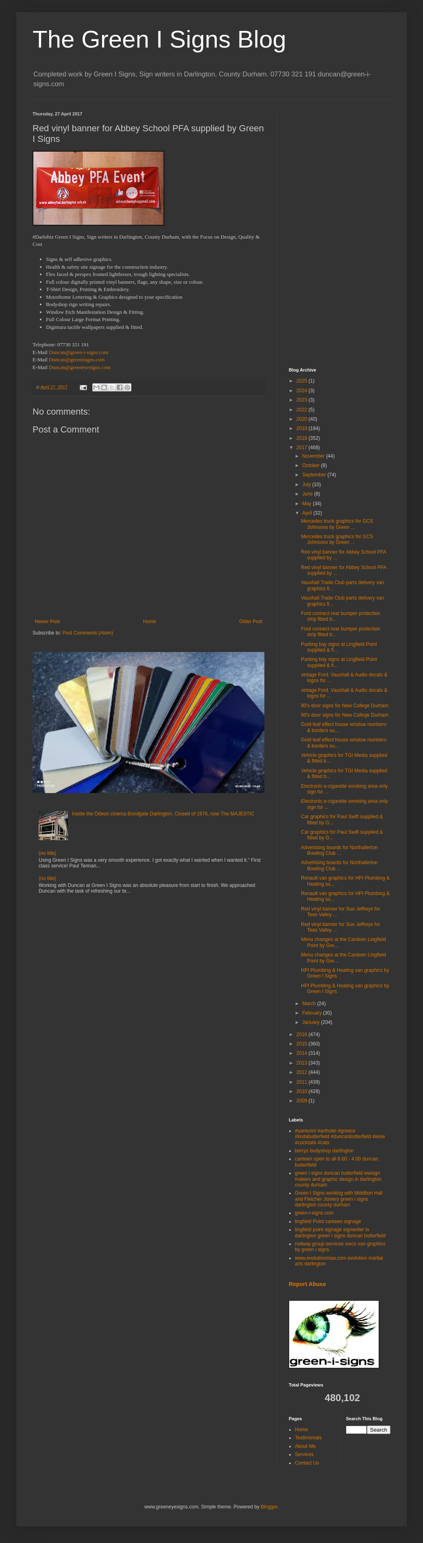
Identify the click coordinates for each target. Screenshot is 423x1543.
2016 (303, 1034)
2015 (303, 1044)
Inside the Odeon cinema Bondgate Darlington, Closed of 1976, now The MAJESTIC (163, 814)
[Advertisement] (339, 233)
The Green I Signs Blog (159, 39)
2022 (303, 410)
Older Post (250, 621)
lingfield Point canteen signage (328, 1221)
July (307, 484)
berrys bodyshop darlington (324, 1151)
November (314, 456)
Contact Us (307, 1463)
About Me (305, 1446)
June (308, 494)
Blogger (269, 1507)
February (312, 1013)
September (314, 475)
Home (149, 621)
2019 (303, 428)
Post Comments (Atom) (87, 633)
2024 (303, 390)
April (307, 513)
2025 (303, 381)
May (307, 503)
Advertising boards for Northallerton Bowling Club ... (339, 850)
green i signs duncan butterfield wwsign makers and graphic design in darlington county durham (338, 1179)
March (309, 1003)
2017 (303, 447)
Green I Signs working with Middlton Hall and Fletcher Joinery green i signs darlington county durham (338, 1199)
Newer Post (47, 621)
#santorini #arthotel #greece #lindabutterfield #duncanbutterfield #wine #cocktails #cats (340, 1136)
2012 (303, 1072)
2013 (303, 1063)
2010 (303, 1091)
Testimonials (308, 1438)
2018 (303, 438)
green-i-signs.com (314, 1213)
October (311, 465)
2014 (303, 1053)
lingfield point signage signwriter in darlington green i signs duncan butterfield (340, 1232)
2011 (303, 1082)
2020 (303, 419)
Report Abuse (307, 1284)
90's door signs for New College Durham (344, 705)
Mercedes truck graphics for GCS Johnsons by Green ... (337, 524)
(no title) (47, 853)
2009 (303, 1101)
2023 (303, 400)
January (311, 1022)
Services (304, 1454)
